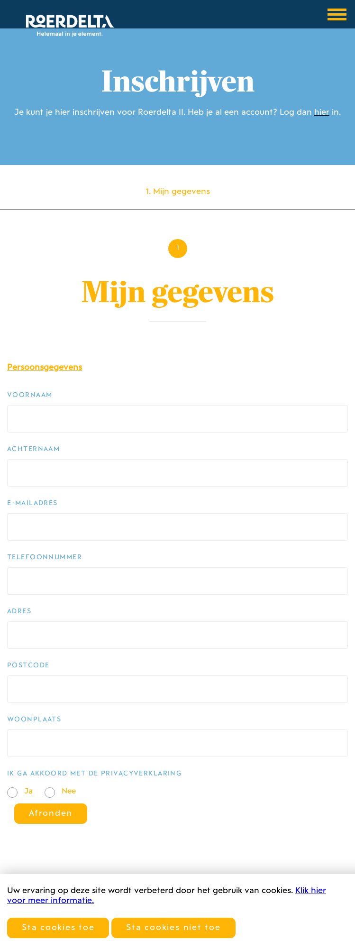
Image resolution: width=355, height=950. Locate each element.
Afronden (51, 814)
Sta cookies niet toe (173, 928)
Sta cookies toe (58, 928)
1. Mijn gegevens (178, 192)
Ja (28, 791)
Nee (69, 791)
